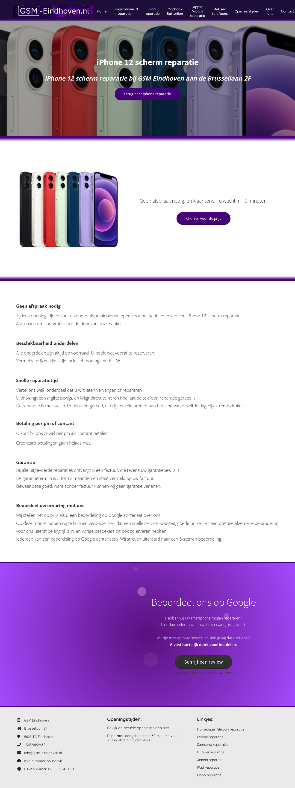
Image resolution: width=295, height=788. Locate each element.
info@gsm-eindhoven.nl (43, 753)
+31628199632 (34, 745)
